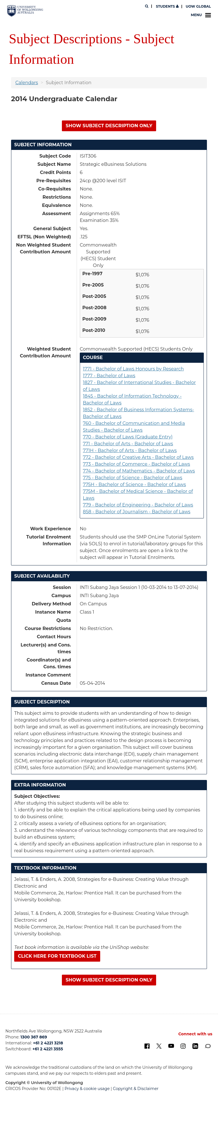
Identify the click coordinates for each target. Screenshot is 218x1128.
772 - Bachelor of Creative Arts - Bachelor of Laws (138, 457)
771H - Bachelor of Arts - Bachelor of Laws (130, 450)
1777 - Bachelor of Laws (109, 375)
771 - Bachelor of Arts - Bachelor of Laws (128, 443)
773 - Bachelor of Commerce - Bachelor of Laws (136, 464)
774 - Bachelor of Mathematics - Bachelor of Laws (139, 471)
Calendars (26, 82)
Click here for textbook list (57, 956)
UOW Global (198, 6)
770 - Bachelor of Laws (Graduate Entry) (128, 437)
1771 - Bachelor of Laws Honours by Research (133, 369)
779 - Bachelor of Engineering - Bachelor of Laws (138, 505)
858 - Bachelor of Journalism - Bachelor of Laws (136, 511)
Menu (201, 15)
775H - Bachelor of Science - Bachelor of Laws (134, 484)
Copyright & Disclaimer (136, 1088)
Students (167, 6)
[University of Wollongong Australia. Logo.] (25, 11)
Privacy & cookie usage (87, 1088)
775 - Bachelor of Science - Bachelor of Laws (132, 477)
